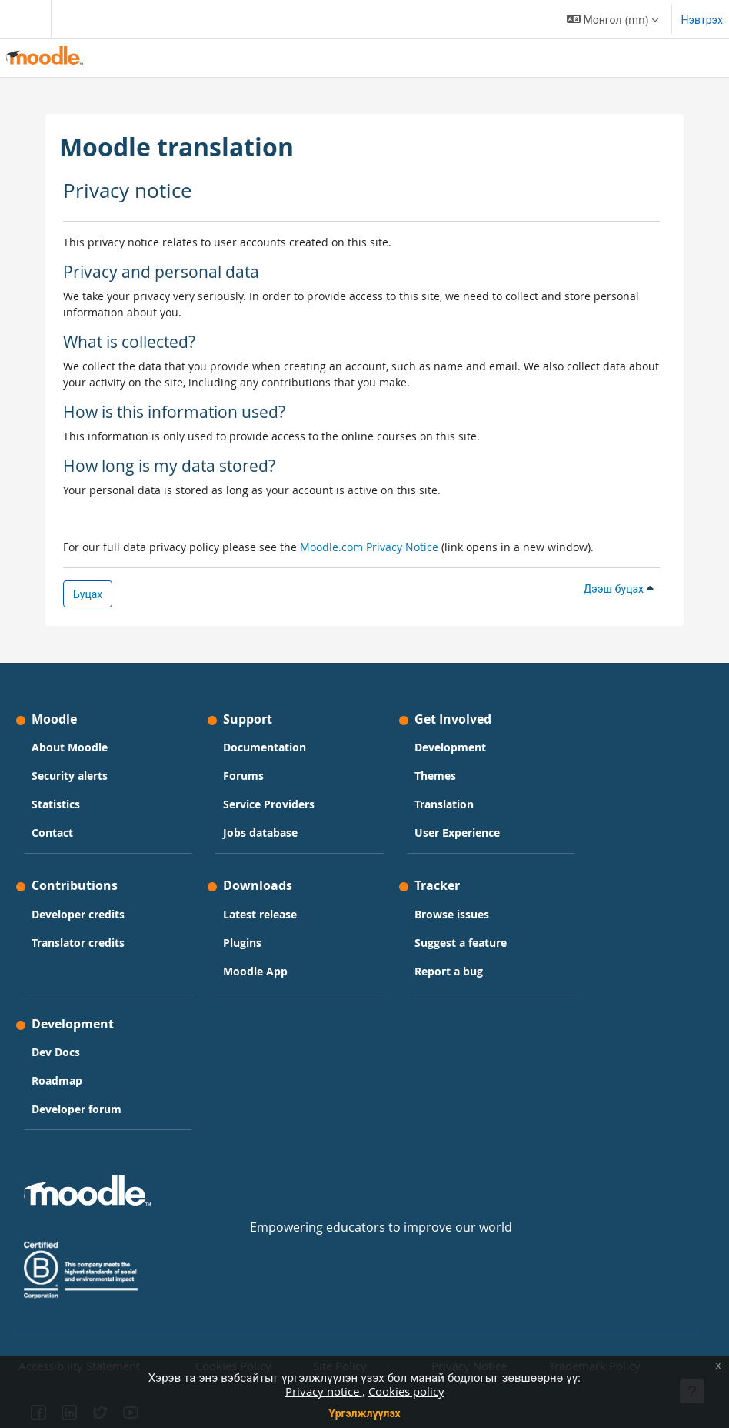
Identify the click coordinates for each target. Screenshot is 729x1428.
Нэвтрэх (702, 19)
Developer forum (77, 1109)
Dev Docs (56, 1052)
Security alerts (70, 775)
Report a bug (448, 971)
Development (450, 747)
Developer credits (78, 914)
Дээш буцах (619, 588)
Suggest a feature (460, 942)
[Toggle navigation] (22, 19)
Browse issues (451, 914)
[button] (612, 19)
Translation (444, 804)
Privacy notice (323, 1391)
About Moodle (70, 747)
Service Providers (269, 804)
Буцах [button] (87, 594)
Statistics (56, 804)
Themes (435, 775)
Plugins (242, 942)
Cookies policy (406, 1391)
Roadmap (57, 1080)
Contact (52, 832)
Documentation (264, 747)
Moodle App (255, 971)
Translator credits (78, 942)
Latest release (260, 914)
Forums (243, 775)
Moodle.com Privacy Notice (369, 547)
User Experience (457, 832)
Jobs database (260, 832)
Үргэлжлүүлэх (364, 1413)
